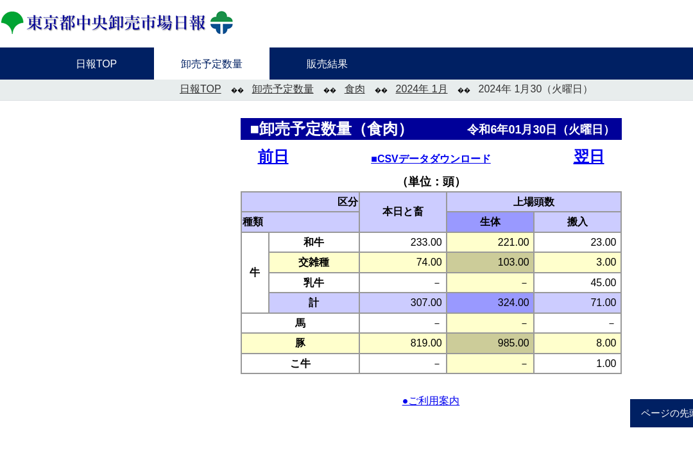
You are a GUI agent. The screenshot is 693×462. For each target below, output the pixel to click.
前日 (273, 156)
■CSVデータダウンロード (431, 158)
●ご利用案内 (431, 400)
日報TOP (200, 88)
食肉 (355, 88)
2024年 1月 (422, 88)
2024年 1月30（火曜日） (536, 88)
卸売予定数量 (283, 88)
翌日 (589, 156)
